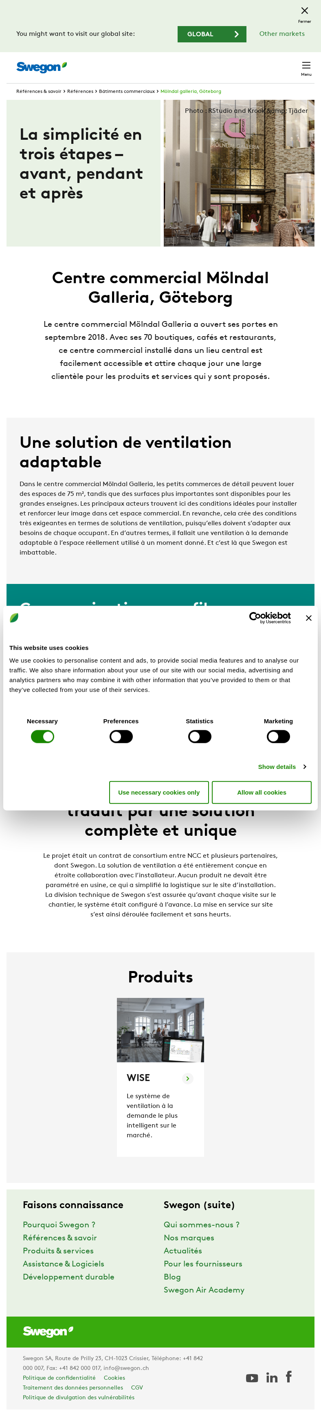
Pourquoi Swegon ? (59, 1225)
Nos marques (189, 1238)
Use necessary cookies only (159, 791)
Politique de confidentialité (59, 1378)
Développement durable (68, 1277)
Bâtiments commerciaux (127, 91)
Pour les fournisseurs (203, 1264)
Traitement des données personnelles (73, 1388)
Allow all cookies (261, 791)
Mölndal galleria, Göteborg (190, 91)
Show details (277, 766)
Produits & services (58, 1251)
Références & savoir (39, 91)
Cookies (114, 1378)
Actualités (183, 1251)
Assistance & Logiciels (63, 1264)
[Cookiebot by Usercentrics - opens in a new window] (255, 618)
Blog (172, 1277)
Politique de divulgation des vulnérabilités (78, 1398)
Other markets (282, 34)
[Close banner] (309, 618)
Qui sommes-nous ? (202, 1225)
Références (80, 91)
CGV (137, 1388)
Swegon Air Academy (204, 1290)
